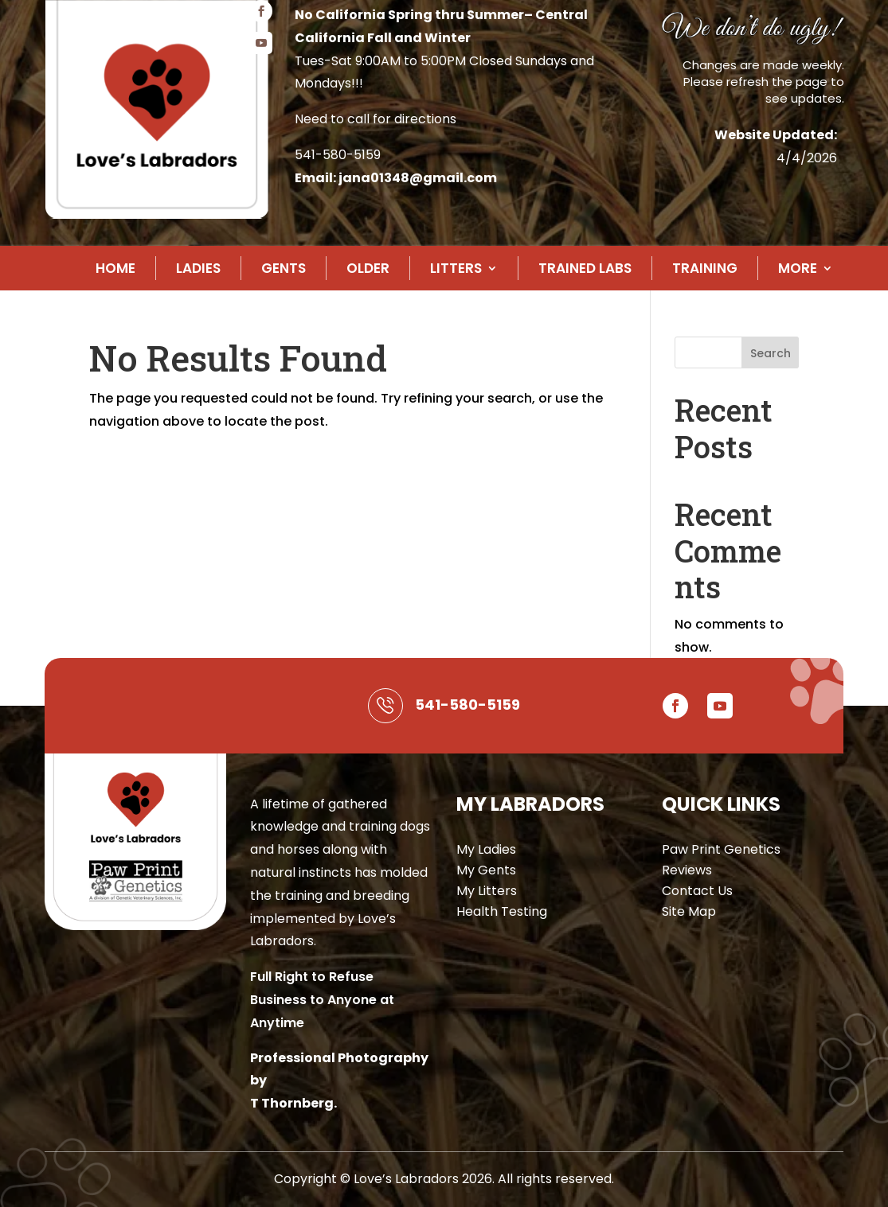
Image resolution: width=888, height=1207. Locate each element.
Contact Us (697, 891)
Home (115, 268)
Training (704, 268)
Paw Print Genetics (721, 849)
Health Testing (501, 911)
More (797, 268)
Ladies (198, 268)
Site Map (689, 911)
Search (770, 353)
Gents (283, 268)
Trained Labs (585, 268)
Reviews (687, 870)
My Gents (486, 870)
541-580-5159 (338, 155)
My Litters (486, 891)
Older (367, 268)
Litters (456, 268)
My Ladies (486, 849)
